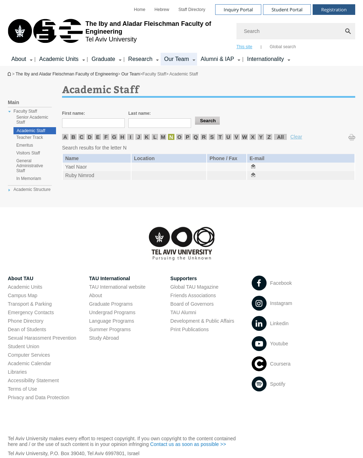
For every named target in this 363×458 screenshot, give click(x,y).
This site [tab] (244, 46)
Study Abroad (104, 338)
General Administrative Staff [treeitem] (29, 165)
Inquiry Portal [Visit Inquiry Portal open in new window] (238, 9)
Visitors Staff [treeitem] (28, 153)
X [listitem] (253, 137)
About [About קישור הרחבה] (18, 59)
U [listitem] (228, 137)
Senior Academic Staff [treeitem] (32, 120)
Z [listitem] (268, 137)
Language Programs (111, 321)
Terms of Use (22, 389)
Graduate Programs (111, 304)
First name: (73, 113)
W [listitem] (244, 137)
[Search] (295, 31)
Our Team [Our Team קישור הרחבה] (176, 59)
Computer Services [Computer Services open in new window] (29, 355)
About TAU (20, 278)
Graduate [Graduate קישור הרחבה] (103, 59)
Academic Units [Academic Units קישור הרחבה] (58, 59)
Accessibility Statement (33, 380)
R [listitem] (204, 137)
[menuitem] (139, 10)
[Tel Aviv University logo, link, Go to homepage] (118, 33)
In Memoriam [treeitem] (28, 178)
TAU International (109, 278)
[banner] (181, 33)
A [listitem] (65, 137)
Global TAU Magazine (195, 287)
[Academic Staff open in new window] (253, 167)
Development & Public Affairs (202, 321)
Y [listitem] (261, 137)
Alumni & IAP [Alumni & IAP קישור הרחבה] (217, 59)
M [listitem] (163, 137)
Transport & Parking (30, 304)
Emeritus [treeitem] (24, 145)
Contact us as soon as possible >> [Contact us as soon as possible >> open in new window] (188, 444)
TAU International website (117, 287)
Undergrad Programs (112, 312)
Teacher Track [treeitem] (29, 137)
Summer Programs (109, 329)
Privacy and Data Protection (38, 397)
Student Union (23, 346)
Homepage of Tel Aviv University (10, 74)
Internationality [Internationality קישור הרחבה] (265, 59)
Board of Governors (192, 304)
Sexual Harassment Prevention (42, 338)
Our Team (130, 74)
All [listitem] (280, 137)
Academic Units (25, 287)
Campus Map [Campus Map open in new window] (22, 295)
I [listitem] (130, 137)
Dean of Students (27, 329)
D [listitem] (90, 137)
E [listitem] (98, 137)
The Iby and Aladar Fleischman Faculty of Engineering (67, 74)
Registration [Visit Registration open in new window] (334, 9)
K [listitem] (147, 137)
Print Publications (190, 329)
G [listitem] (114, 137)
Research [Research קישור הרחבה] (140, 59)
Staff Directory (191, 9)
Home (139, 9)
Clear (296, 137)
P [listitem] (187, 137)
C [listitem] (82, 137)
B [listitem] (74, 137)
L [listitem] (154, 137)
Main (13, 102)
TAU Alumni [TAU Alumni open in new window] (183, 312)
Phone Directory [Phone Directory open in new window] (25, 321)
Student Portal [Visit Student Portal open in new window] (287, 9)
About (95, 295)
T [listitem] (220, 137)
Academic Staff (31, 130)
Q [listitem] (196, 137)
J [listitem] (138, 137)
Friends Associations (193, 295)
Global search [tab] (283, 46)
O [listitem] (179, 137)
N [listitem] (171, 137)
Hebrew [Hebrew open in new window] (162, 9)
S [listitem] (212, 137)
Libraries (17, 372)
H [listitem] (122, 137)
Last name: (139, 113)
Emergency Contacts (31, 312)
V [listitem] (236, 137)
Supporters (184, 278)
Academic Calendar (29, 363)
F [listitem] (105, 137)
